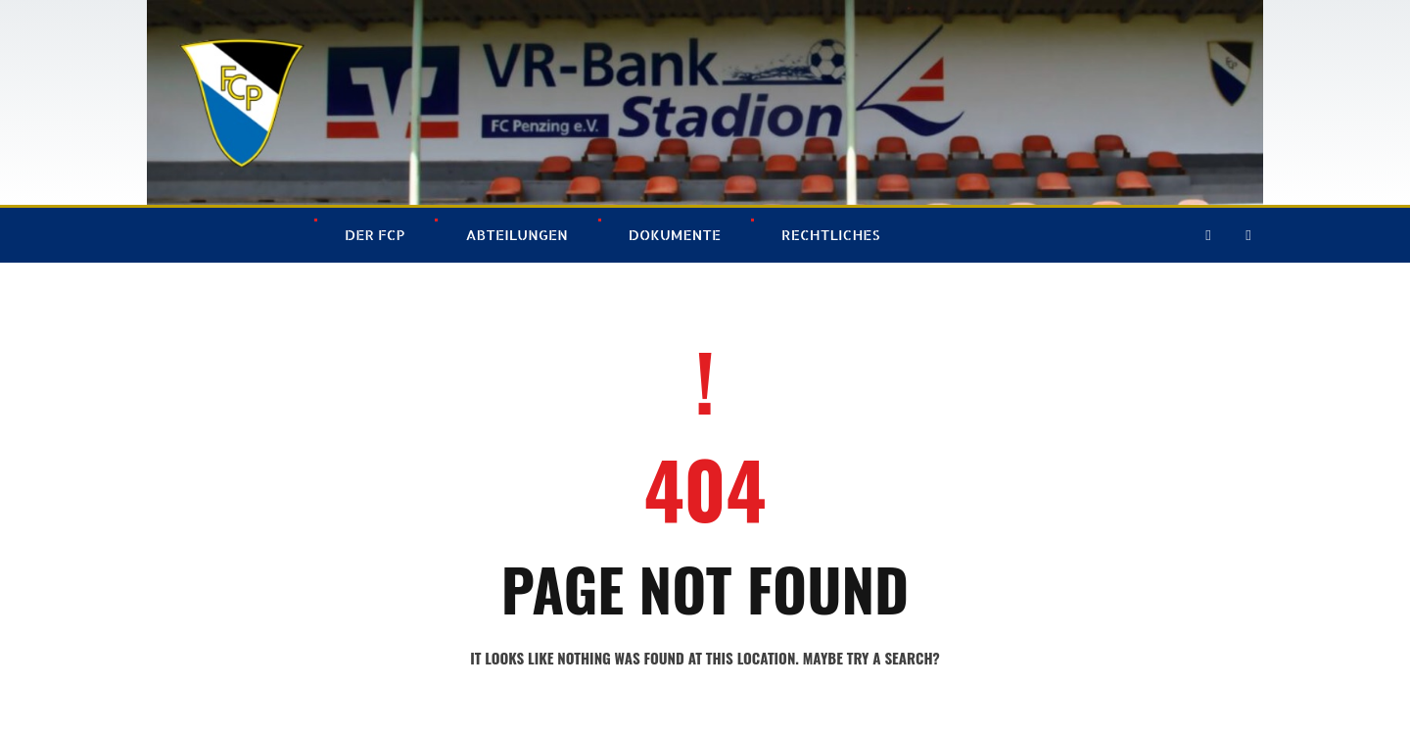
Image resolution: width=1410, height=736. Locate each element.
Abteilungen (516, 234)
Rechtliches (830, 234)
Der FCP (375, 234)
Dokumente (675, 234)
